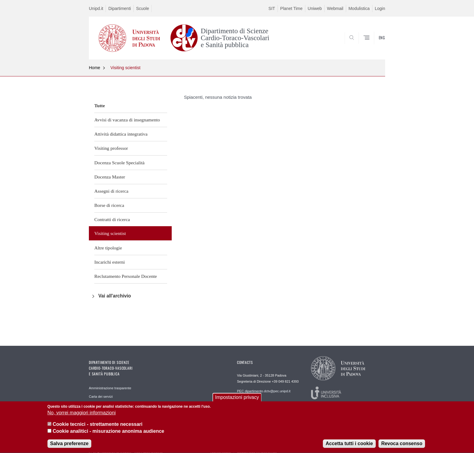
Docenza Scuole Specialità (119, 162)
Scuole (142, 8)
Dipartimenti (119, 8)
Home (94, 67)
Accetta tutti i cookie (349, 445)
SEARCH (374, 45)
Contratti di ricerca (112, 219)
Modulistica (359, 8)
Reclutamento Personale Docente (125, 276)
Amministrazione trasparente (110, 388)
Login (380, 8)
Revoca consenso (401, 445)
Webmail (335, 8)
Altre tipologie (108, 247)
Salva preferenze (69, 445)
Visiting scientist (125, 67)
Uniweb (315, 8)
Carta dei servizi (101, 396)
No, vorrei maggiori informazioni (81, 414)
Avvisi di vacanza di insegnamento (127, 119)
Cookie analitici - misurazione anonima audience (108, 432)
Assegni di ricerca (111, 191)
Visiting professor (111, 148)
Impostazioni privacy (237, 398)
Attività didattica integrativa (121, 134)
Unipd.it (96, 8)
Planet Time (291, 8)
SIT (271, 8)
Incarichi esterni (109, 262)
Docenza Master (109, 176)
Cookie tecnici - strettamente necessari (97, 425)
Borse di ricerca (109, 205)
